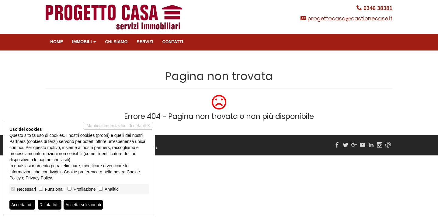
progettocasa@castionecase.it (350, 18)
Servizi (145, 41)
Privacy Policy (39, 178)
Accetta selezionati (83, 204)
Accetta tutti (22, 204)
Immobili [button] (84, 41)
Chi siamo (116, 41)
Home (56, 41)
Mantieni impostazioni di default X (118, 125)
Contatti (172, 41)
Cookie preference (81, 171)
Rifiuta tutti (50, 204)
